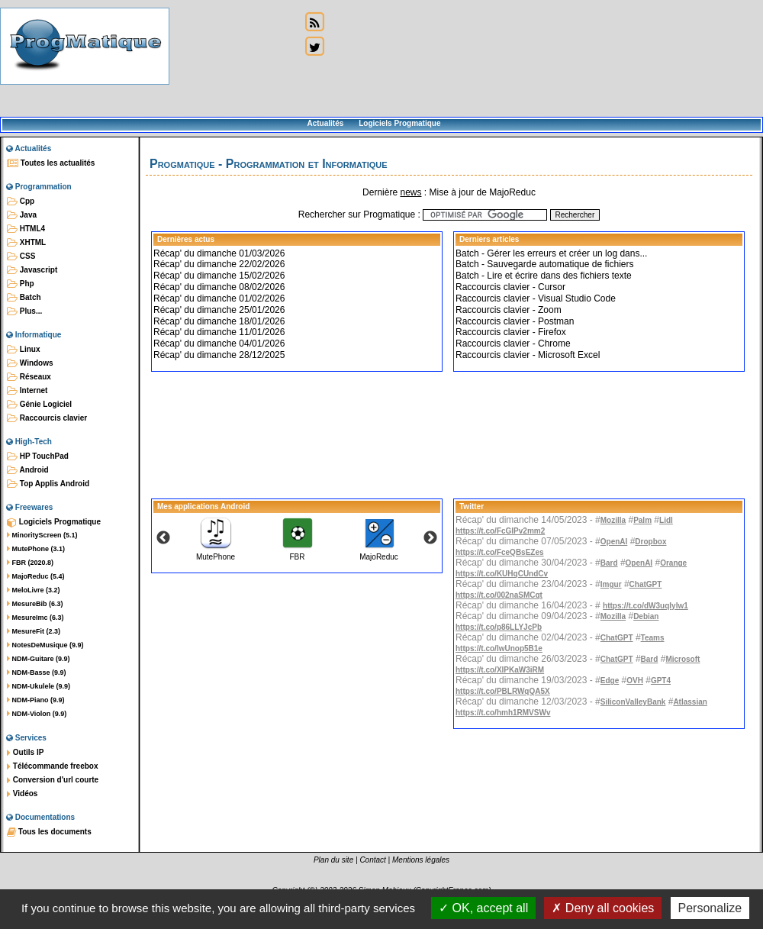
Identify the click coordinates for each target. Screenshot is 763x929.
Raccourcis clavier (47, 418)
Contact (372, 860)
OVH (634, 680)
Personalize (710, 908)
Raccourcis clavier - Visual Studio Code (536, 298)
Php (20, 284)
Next (430, 538)
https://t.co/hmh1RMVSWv (503, 712)
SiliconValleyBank (633, 702)
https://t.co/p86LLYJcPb (499, 627)
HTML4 (26, 229)
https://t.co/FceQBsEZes (500, 552)
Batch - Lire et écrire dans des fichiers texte (544, 275)
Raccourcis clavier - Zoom (509, 310)
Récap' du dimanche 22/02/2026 (219, 264)
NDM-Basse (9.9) (36, 672)
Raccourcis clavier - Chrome (513, 343)
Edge (609, 680)
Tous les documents (49, 832)
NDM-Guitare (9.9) (38, 659)
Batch (24, 297)
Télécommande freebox (52, 766)
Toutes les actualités (51, 163)
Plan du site (333, 860)
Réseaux (29, 377)
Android (28, 470)
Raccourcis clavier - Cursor (510, 287)
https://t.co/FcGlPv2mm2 (500, 531)
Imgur (611, 584)
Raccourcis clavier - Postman (515, 321)
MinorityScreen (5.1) (42, 535)
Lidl (666, 520)
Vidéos (22, 793)
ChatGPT (645, 584)
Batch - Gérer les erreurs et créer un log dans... (551, 253)
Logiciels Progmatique (399, 123)
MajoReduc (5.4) (36, 576)
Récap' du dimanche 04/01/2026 (219, 343)
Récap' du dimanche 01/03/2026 (219, 253)
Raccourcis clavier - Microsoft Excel (528, 355)
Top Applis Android (48, 484)
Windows (30, 363)
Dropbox (650, 541)
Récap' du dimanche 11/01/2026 (219, 332)
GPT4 (661, 680)
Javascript (32, 270)
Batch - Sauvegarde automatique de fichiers (544, 264)
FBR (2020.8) (30, 562)
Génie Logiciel (39, 404)
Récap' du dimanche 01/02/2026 (219, 298)
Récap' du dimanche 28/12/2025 (219, 355)
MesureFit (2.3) (33, 631)
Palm (642, 520)
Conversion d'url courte (52, 780)
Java (22, 215)
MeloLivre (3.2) (33, 590)
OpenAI (614, 541)
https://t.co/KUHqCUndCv (502, 573)
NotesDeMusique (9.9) (45, 645)
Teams (653, 638)
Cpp (20, 201)
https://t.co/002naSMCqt (499, 595)
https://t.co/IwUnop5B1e (499, 648)
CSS (21, 256)
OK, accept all (483, 908)
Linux (23, 349)
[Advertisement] (235, 59)
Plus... (24, 311)
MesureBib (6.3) (35, 604)
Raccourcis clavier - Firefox (511, 332)
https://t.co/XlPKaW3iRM (500, 670)
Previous (163, 538)
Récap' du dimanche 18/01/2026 (219, 321)
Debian (645, 616)
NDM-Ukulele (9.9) (38, 686)
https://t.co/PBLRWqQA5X (503, 691)
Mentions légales (420, 860)
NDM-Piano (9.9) (36, 700)
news (410, 192)
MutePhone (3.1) (36, 549)
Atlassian (690, 702)
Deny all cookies (603, 908)
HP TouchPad (38, 456)
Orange (673, 563)
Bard (609, 563)
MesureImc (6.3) (35, 617)
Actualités (325, 123)
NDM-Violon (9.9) (36, 714)
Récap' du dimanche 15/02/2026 (219, 275)
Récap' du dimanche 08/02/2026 (219, 287)
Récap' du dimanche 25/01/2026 (219, 310)
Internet (27, 390)
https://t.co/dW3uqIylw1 (645, 606)
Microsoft (682, 659)
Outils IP (25, 752)
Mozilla (613, 520)
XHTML (26, 242)
